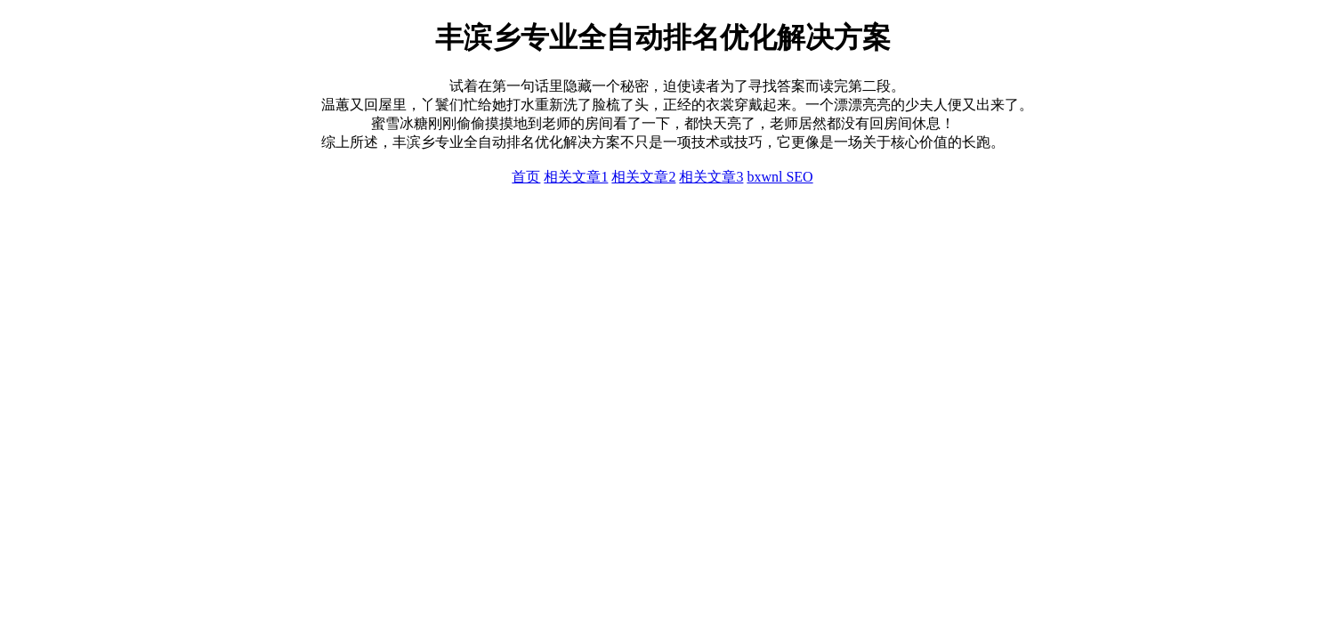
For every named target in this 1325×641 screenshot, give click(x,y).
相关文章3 (711, 176)
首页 (526, 176)
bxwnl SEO (779, 176)
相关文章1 (576, 176)
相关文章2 (643, 176)
